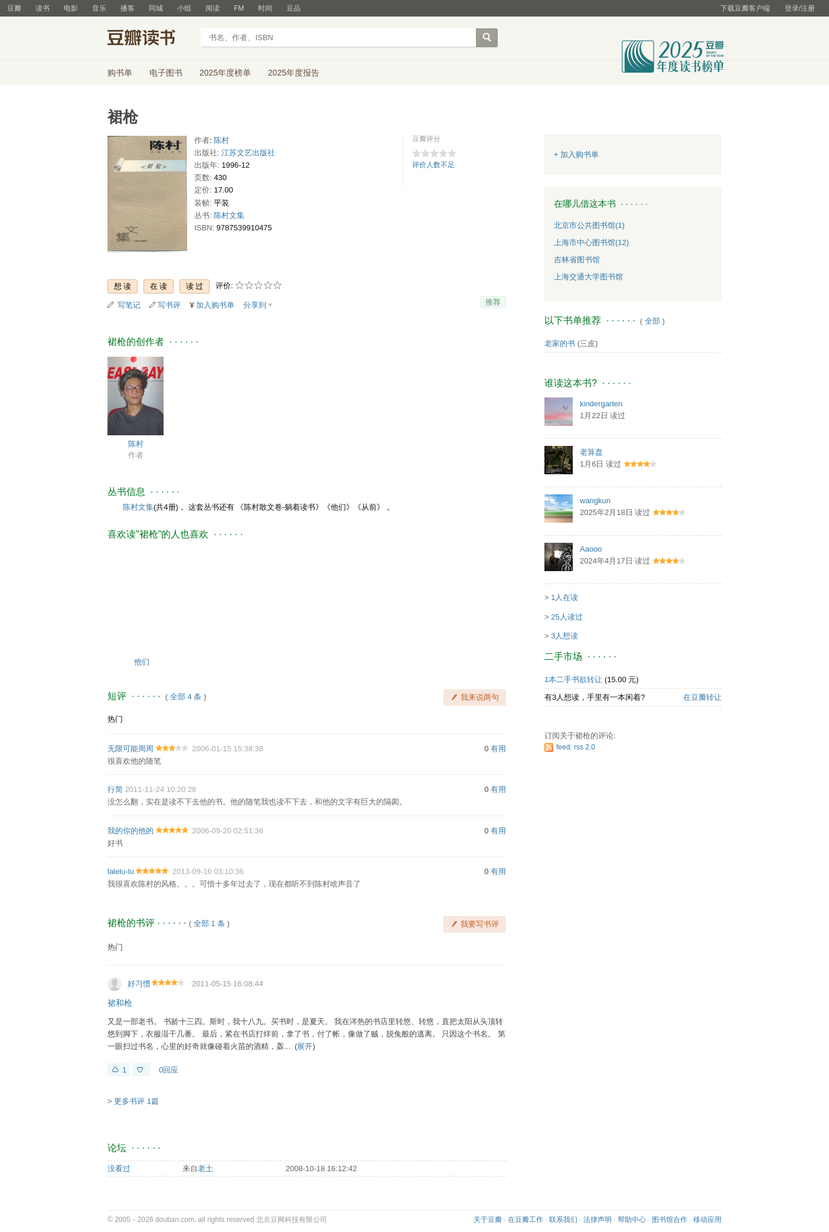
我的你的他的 (130, 830)
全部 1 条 (209, 923)
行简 (115, 789)
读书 (42, 8)
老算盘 (591, 452)
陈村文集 (229, 215)
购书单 (119, 72)
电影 (71, 8)
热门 (115, 719)
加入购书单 (215, 305)
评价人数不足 (433, 165)
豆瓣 (14, 8)
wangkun (595, 500)
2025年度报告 (293, 72)
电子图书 (165, 72)
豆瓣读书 (150, 39)
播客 (127, 8)
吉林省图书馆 (577, 259)
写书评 (169, 305)
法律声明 (597, 1219)
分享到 (254, 305)
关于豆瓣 (488, 1219)
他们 (141, 661)
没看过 (118, 1168)
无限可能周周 (130, 748)
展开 (304, 1046)
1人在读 (564, 597)
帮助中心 (632, 1219)
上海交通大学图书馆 (588, 276)
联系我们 (563, 1219)
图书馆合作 (669, 1219)
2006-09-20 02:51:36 (227, 830)
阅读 (212, 8)
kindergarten (601, 403)
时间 (265, 8)
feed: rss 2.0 (575, 747)
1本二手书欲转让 (573, 679)
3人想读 (564, 635)
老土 (205, 1168)
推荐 (493, 302)
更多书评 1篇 (136, 1101)
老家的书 (559, 343)
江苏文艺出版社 (248, 152)
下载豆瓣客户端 (745, 8)
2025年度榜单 (225, 72)
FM (239, 8)
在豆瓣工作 (525, 1219)
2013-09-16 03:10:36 (208, 871)
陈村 (221, 140)
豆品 (293, 8)
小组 (184, 8)
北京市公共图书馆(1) (589, 225)
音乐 (99, 8)
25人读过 (566, 616)
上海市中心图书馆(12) (591, 242)
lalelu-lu (120, 871)
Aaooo (591, 549)
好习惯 (139, 983)
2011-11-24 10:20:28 (161, 789)
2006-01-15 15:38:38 (227, 748)
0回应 (168, 1069)
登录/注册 (800, 8)
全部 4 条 (185, 696)
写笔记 (129, 305)
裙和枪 (119, 1003)
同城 (156, 8)
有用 (498, 748)
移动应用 (707, 1219)
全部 (652, 321)
